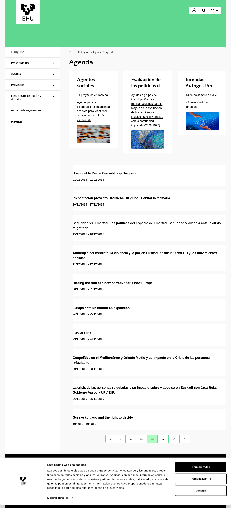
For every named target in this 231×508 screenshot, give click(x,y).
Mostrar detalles (57, 500)
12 (154, 439)
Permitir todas (201, 470)
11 (143, 439)
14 (176, 439)
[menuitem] (214, 10)
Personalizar (201, 481)
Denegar (200, 493)
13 (165, 439)
